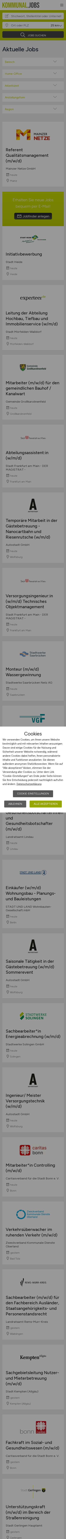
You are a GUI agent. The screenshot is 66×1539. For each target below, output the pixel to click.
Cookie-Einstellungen (33, 793)
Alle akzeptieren (46, 803)
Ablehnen (15, 803)
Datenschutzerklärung (28, 784)
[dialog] (33, 770)
